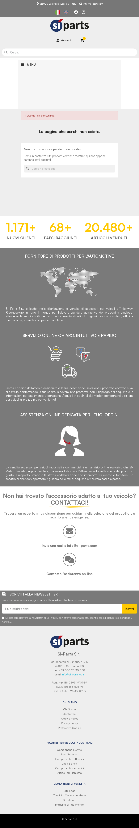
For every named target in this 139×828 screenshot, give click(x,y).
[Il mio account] (64, 40)
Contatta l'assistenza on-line (69, 574)
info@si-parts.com (73, 674)
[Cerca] (69, 168)
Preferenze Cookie (69, 727)
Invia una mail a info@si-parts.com (69, 545)
